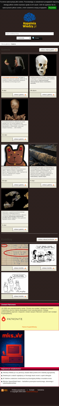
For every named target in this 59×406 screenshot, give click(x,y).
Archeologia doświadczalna (10, 77)
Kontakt (31, 390)
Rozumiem (52, 8)
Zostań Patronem (8, 305)
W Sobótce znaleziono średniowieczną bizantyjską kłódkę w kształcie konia (27, 378)
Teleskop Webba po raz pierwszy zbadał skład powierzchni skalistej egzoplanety (29, 372)
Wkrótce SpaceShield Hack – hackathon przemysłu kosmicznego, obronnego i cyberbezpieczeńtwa (28, 382)
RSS (5, 390)
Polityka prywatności (18, 390)
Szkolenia (41, 390)
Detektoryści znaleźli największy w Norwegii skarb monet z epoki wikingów (27, 375)
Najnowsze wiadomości (11, 369)
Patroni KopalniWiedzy (29, 327)
